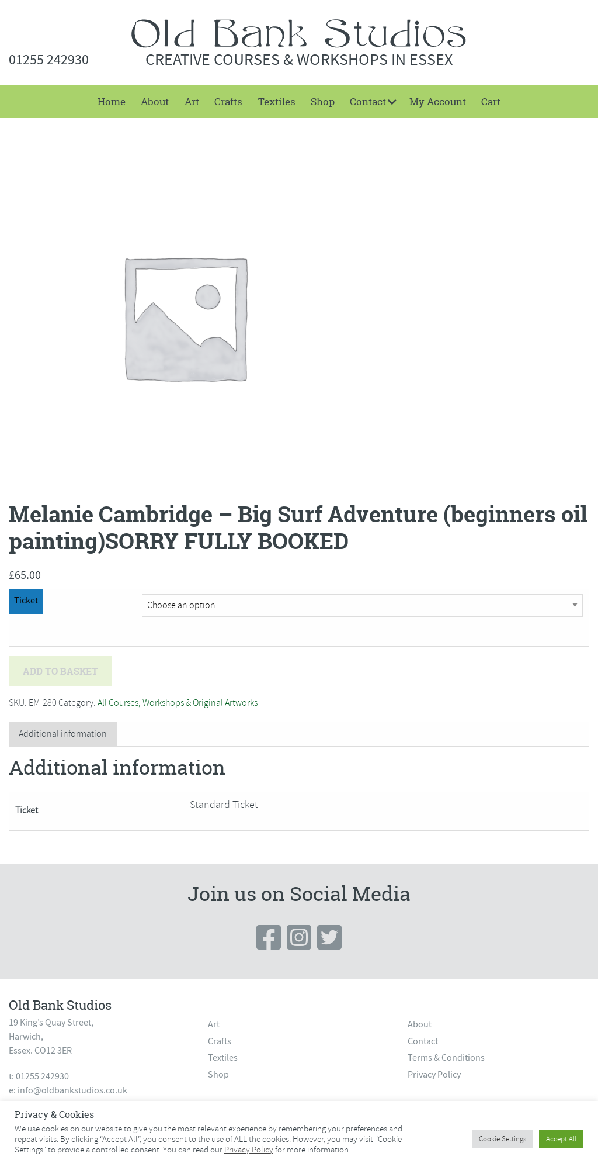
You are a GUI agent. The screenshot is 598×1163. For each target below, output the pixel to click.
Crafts (228, 101)
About (155, 101)
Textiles (276, 101)
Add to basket (60, 671)
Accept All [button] (561, 1139)
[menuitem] (111, 101)
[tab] (63, 734)
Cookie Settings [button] (502, 1139)
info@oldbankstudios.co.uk (72, 1090)
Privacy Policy (434, 1075)
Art (192, 101)
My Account (437, 101)
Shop (323, 101)
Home (112, 101)
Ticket (26, 600)
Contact (368, 101)
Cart (490, 101)
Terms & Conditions (446, 1058)
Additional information (63, 734)
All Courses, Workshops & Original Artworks (178, 703)
